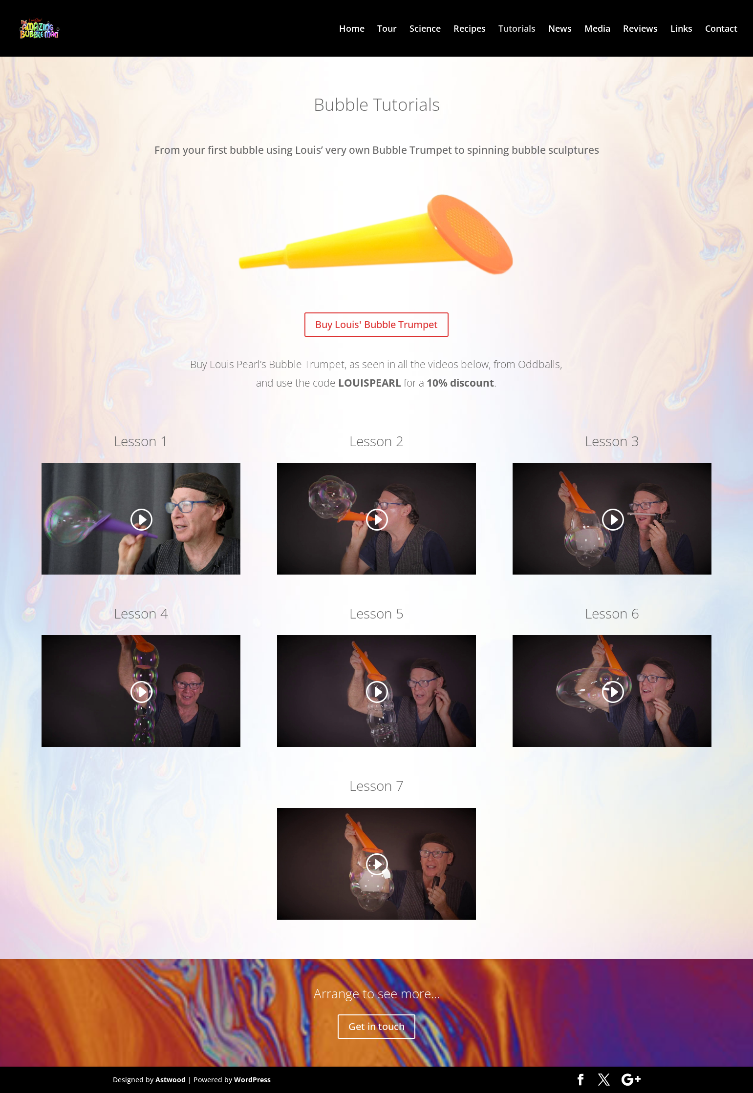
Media (597, 29)
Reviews (640, 29)
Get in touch (376, 1026)
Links (681, 29)
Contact (721, 29)
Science (425, 29)
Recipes (469, 29)
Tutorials (517, 29)
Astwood (170, 1079)
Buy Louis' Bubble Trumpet (376, 324)
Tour (387, 29)
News (560, 29)
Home (352, 29)
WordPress (252, 1079)
